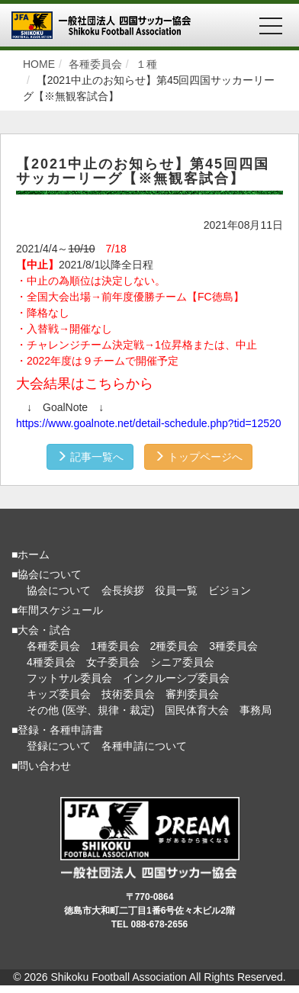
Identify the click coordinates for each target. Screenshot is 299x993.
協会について (59, 590)
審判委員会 (192, 694)
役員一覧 (176, 590)
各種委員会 (53, 646)
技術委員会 (128, 694)
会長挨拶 (122, 590)
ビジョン (229, 590)
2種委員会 (174, 646)
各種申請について (144, 746)
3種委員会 (233, 646)
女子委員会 (113, 662)
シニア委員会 (182, 662)
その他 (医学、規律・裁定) (90, 710)
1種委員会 (115, 646)
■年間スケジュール (57, 610)
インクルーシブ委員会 (176, 678)
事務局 (256, 710)
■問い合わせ (41, 766)
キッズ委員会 (59, 694)
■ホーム (30, 554)
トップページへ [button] (198, 457)
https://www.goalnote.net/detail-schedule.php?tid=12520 (148, 423)
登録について (59, 746)
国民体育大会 (197, 710)
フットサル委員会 (69, 678)
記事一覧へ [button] (90, 457)
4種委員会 (51, 662)
